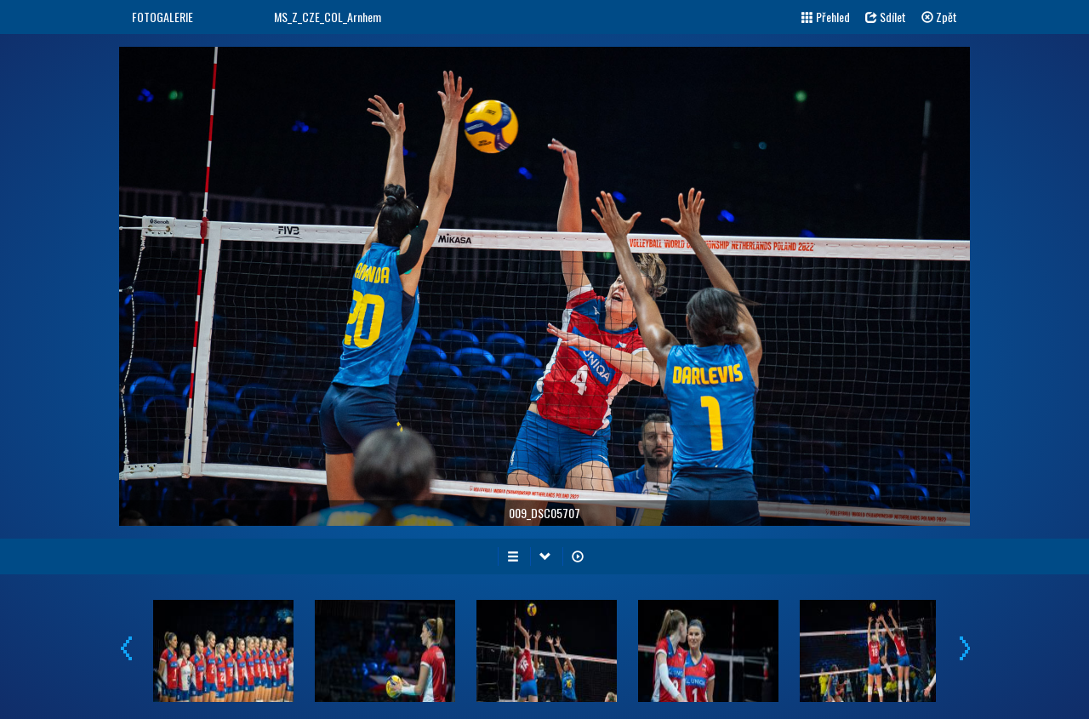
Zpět (939, 17)
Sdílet (885, 17)
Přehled (825, 17)
